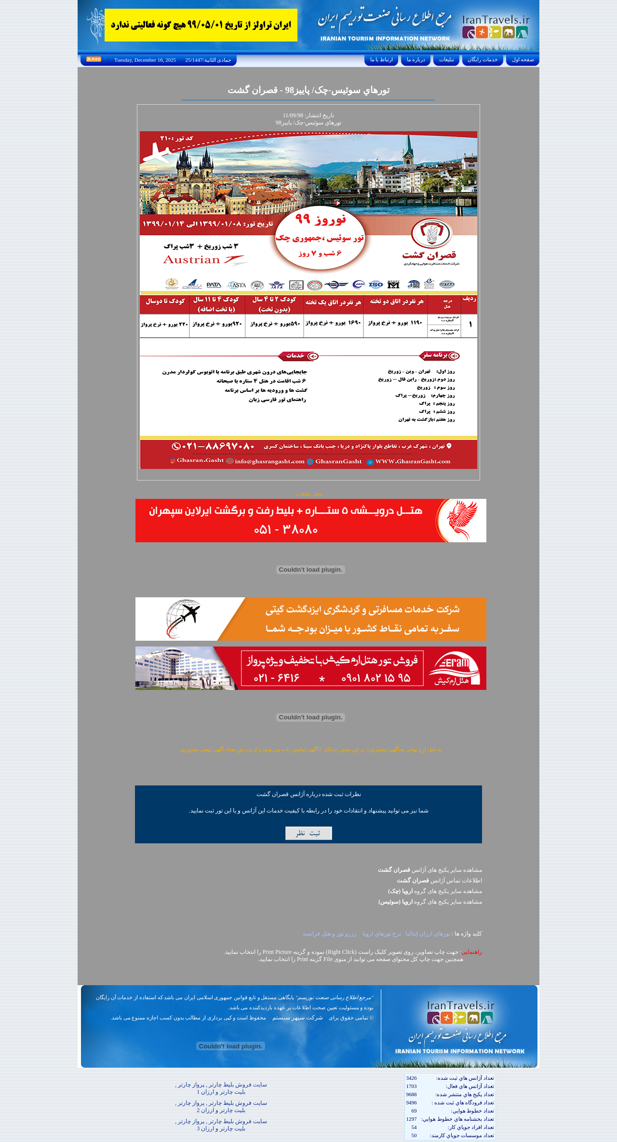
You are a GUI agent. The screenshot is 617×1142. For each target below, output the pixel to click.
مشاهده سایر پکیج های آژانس (430, 870)
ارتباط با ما (381, 59)
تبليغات (447, 59)
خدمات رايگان (483, 59)
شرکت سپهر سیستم (297, 1017)
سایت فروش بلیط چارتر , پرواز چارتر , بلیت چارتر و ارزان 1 (221, 1088)
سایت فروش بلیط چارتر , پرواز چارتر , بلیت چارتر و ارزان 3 (221, 1125)
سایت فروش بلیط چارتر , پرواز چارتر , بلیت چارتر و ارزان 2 (221, 1107)
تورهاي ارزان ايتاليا (427, 933)
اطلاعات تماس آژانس (439, 880)
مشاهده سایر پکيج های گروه (435, 891)
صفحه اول (523, 59)
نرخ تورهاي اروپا (381, 933)
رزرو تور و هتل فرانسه (330, 933)
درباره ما (416, 59)
